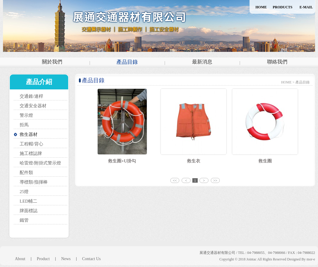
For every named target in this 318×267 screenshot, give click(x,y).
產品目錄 (127, 62)
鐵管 (24, 220)
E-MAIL (306, 7)
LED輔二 (28, 201)
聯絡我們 (277, 62)
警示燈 (26, 115)
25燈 (24, 191)
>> (215, 180)
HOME (261, 7)
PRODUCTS (282, 7)
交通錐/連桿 (31, 96)
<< (175, 180)
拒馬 (24, 124)
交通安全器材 (33, 105)
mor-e (311, 259)
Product (43, 259)
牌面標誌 (29, 210)
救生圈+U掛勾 (122, 161)
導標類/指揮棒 (34, 182)
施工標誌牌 (31, 153)
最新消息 (202, 62)
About (20, 259)
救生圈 (265, 161)
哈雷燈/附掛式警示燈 (40, 163)
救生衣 (193, 161)
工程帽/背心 (31, 144)
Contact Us (91, 259)
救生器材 (29, 134)
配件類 (26, 172)
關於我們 (52, 62)
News (66, 259)
